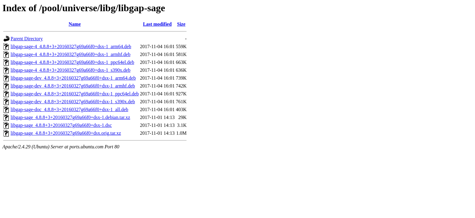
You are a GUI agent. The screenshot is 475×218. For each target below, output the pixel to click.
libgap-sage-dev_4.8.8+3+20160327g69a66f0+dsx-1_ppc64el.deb (75, 93)
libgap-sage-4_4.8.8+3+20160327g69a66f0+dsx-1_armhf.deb (70, 54)
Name (75, 24)
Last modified (157, 24)
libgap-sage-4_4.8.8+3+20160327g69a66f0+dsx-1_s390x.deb (70, 70)
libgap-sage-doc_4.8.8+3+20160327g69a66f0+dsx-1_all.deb (69, 109)
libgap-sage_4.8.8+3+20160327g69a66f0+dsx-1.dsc (61, 125)
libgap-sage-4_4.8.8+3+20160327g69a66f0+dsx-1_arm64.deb (71, 46)
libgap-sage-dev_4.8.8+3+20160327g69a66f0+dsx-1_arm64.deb (73, 78)
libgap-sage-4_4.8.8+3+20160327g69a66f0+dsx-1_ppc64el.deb (72, 62)
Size (181, 24)
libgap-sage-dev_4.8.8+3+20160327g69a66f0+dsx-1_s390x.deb (73, 101)
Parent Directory (27, 38)
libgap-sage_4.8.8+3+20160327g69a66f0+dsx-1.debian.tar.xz (70, 117)
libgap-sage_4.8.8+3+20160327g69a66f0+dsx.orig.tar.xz (66, 133)
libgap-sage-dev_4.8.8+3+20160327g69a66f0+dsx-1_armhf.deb (73, 85)
